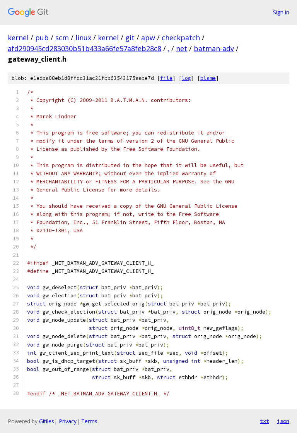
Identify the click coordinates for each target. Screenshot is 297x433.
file (166, 78)
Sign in (281, 12)
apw (148, 37)
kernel (18, 37)
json (283, 420)
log (186, 78)
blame (208, 78)
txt (264, 420)
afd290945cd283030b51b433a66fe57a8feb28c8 (84, 48)
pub (42, 37)
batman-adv (214, 48)
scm (62, 37)
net (181, 48)
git (130, 37)
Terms (89, 421)
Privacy (68, 421)
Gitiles (46, 421)
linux (83, 37)
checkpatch (181, 37)
